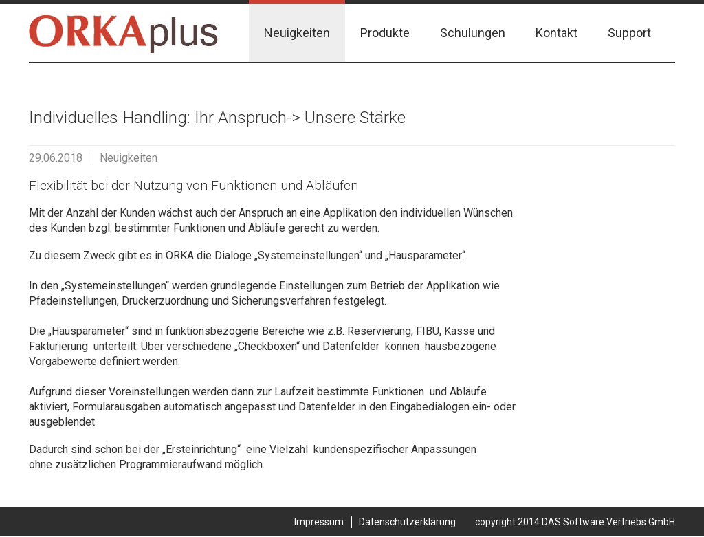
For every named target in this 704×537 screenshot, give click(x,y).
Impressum (319, 521)
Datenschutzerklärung (407, 521)
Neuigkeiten (297, 32)
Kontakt (557, 32)
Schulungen (472, 32)
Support (629, 32)
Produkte (385, 32)
